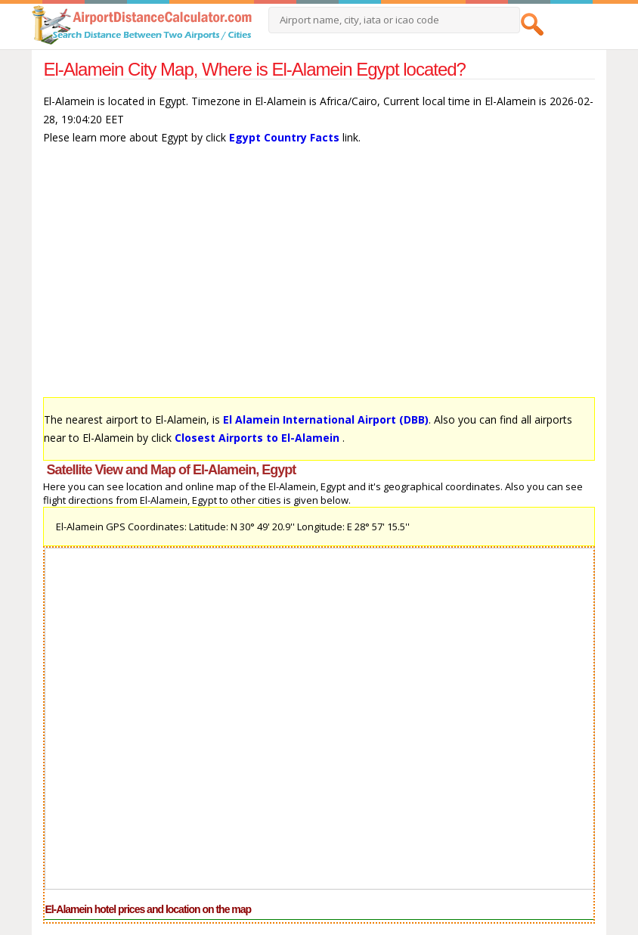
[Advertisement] (318, 278)
